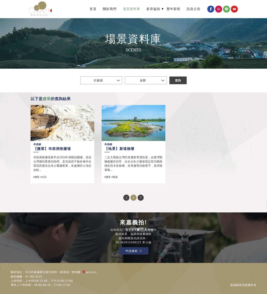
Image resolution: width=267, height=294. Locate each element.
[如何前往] (91, 272)
